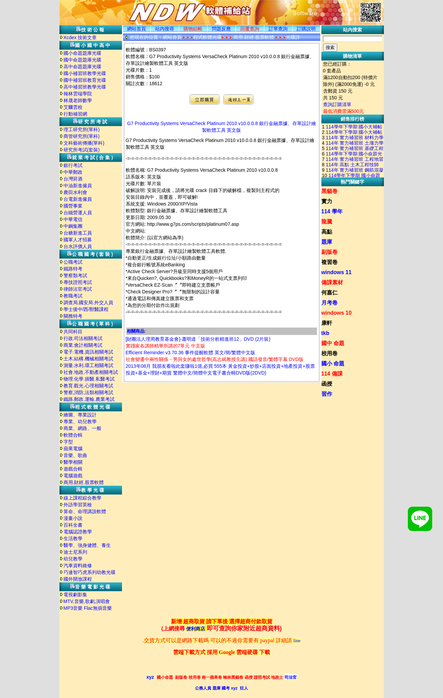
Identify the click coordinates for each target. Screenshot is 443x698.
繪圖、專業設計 (80, 414)
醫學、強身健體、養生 (87, 545)
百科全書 (73, 525)
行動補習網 (75, 114)
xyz (150, 677)
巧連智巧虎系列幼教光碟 (90, 572)
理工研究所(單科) (82, 129)
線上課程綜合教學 (82, 498)
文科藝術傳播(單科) (84, 143)
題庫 (326, 242)
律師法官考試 (78, 289)
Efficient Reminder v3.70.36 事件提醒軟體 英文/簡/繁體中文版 (190, 352)
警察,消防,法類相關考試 (89, 392)
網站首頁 (136, 28)
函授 (326, 384)
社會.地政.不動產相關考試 (91, 372)
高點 (326, 232)
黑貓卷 (329, 191)
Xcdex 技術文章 (80, 37)
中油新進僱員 (78, 185)
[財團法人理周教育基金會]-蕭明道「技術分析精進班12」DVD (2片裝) (198, 339)
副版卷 (329, 252)
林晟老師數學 (78, 100)
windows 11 (336, 272)
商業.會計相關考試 (83, 345)
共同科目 (73, 331)
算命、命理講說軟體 (85, 511)
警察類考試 (75, 275)
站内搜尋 (164, 28)
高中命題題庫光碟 (82, 66)
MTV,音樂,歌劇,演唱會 (87, 601)
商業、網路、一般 (82, 428)
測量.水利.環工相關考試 (89, 365)
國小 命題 (332, 363)
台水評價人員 (78, 246)
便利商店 (195, 628)
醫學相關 (73, 462)
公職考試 (73, 262)
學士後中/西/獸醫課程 (86, 309)
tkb (325, 333)
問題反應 (221, 28)
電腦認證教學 (78, 531)
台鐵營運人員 (78, 212)
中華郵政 (73, 172)
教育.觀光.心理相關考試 (89, 385)
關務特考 (73, 316)
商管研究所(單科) (82, 136)
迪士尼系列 (75, 552)
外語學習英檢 (78, 504)
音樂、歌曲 (75, 455)
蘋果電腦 (73, 448)
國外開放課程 (78, 579)
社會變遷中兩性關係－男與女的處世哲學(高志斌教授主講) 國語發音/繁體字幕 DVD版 (215, 359)
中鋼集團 (73, 226)
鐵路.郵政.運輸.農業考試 (89, 399)
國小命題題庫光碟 (82, 53)
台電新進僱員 (78, 199)
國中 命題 (332, 343)
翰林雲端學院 (78, 93)
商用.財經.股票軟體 (84, 482)
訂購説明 (306, 28)
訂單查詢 (278, 28)
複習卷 (329, 262)
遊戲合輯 (73, 469)
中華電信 (73, 219)
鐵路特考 (73, 268)
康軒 (326, 323)
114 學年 (332, 211)
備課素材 (332, 282)
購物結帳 (192, 28)
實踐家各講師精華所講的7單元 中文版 (165, 345)
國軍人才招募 (78, 239)
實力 (326, 201)
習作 (326, 394)
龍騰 (326, 221)
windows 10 (336, 313)
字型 (68, 441)
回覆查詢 (249, 28)
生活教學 (73, 538)
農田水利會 (75, 192)
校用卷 (329, 353)
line (296, 640)
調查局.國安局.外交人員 (89, 302)
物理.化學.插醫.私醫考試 (89, 379)
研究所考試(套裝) (82, 149)
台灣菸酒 (73, 179)
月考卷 (329, 303)
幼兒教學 (73, 558)
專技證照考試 (78, 282)
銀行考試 (73, 165)
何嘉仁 (329, 292)
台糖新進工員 (78, 233)
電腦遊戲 (73, 475)
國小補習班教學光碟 (85, 73)
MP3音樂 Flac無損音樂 (88, 608)
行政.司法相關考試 (83, 338)
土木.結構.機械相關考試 (89, 358)
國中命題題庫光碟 (82, 60)
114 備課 (332, 374)
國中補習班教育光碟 (85, 80)
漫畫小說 (73, 518)
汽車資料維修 (78, 565)
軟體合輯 (73, 435)
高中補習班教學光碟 (85, 87)
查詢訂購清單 (337, 104)
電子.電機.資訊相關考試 (89, 352)
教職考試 (73, 295)
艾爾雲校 (73, 107)
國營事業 (73, 206)
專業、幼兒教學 (80, 421)
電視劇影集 (75, 594)
